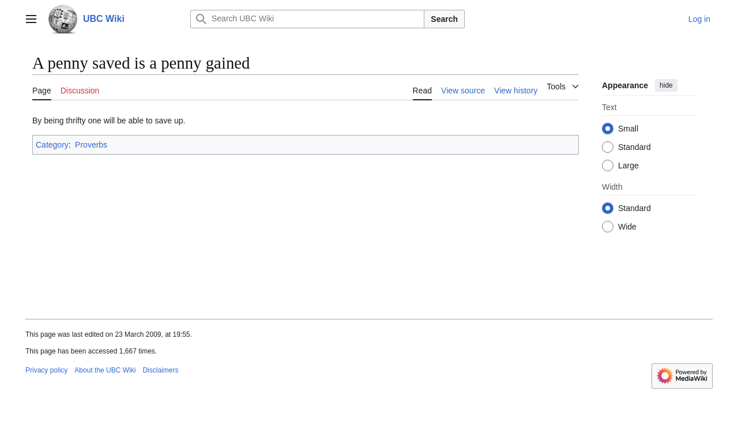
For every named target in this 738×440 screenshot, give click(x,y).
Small (628, 128)
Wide (627, 226)
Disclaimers (160, 370)
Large (628, 165)
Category (52, 144)
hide (666, 85)
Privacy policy (46, 370)
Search (444, 19)
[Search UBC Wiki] (307, 19)
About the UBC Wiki (104, 370)
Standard (634, 147)
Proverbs (91, 144)
